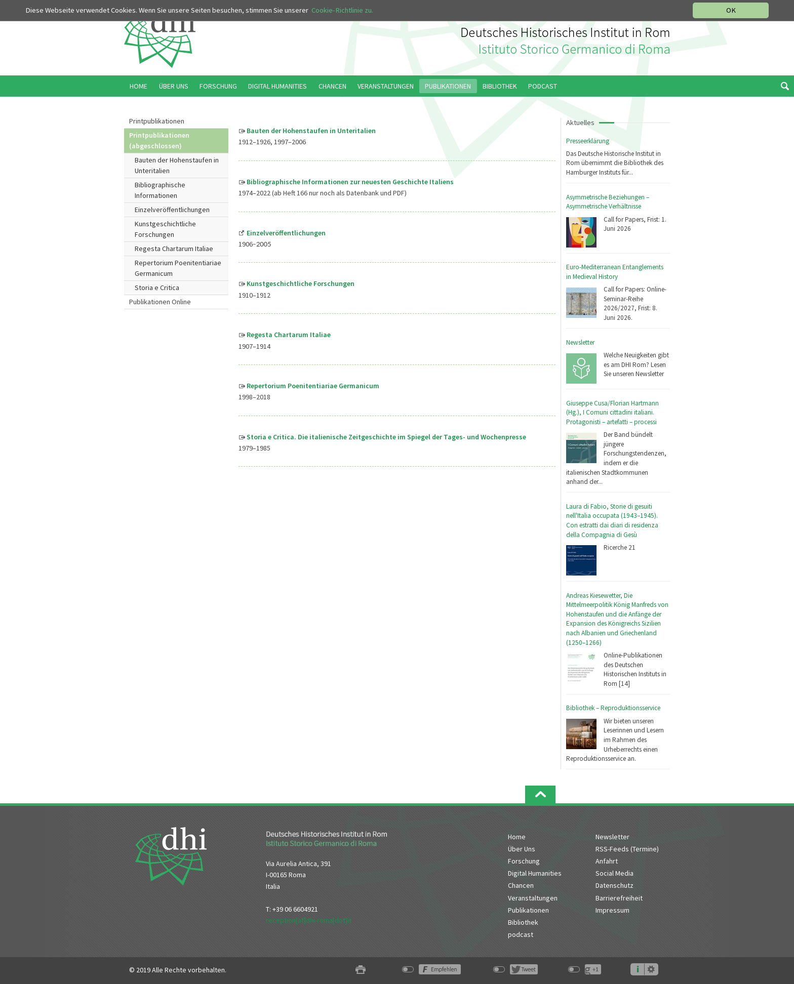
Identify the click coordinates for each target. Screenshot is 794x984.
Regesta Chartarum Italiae (174, 248)
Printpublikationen (156, 121)
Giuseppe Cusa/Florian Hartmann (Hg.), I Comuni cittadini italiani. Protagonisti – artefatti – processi (612, 412)
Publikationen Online (160, 301)
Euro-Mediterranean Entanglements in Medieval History (614, 272)
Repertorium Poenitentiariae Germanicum (178, 268)
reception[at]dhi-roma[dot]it (308, 920)
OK (731, 10)
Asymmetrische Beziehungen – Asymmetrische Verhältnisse (607, 202)
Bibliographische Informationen (160, 190)
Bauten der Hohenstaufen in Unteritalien (177, 165)
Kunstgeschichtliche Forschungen (165, 229)
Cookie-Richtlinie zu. (342, 10)
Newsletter (580, 342)
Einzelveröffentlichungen (172, 209)
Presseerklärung (587, 141)
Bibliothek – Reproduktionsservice (613, 708)
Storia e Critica (157, 287)
